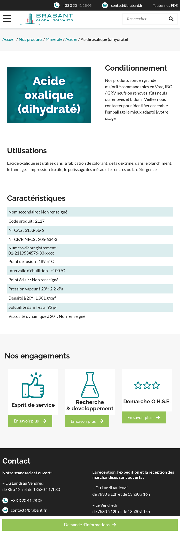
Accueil (9, 39)
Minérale (54, 39)
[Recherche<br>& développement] (90, 385)
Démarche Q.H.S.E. (147, 401)
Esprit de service (33, 405)
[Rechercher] (171, 19)
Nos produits (31, 39)
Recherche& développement (89, 405)
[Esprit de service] (33, 385)
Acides (71, 39)
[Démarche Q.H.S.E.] (147, 385)
